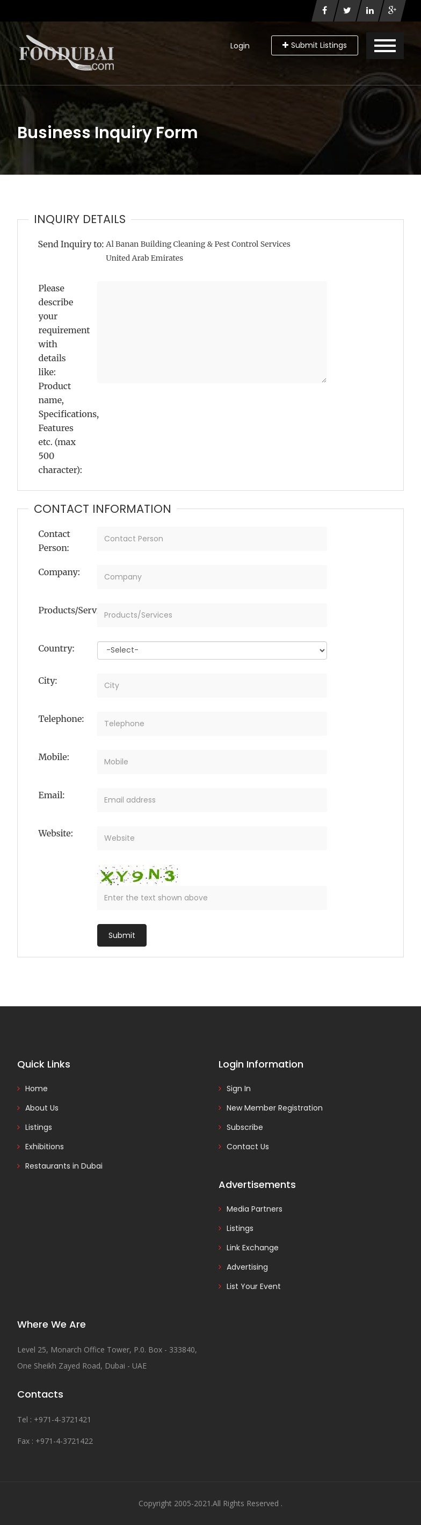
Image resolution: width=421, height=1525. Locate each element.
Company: (59, 572)
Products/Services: (64, 610)
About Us (42, 1107)
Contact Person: (54, 540)
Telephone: (61, 718)
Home (36, 1088)
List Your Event (254, 1286)
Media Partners (254, 1209)
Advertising (247, 1267)
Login (240, 45)
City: (48, 680)
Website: (56, 833)
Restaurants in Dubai (64, 1166)
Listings (38, 1127)
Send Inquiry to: (71, 244)
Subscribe (245, 1127)
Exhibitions (44, 1146)
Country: (57, 648)
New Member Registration (275, 1107)
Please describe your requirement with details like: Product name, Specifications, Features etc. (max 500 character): (64, 379)
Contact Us (248, 1146)
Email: (52, 795)
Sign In (239, 1088)
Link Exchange (253, 1247)
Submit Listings (314, 45)
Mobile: (54, 756)
